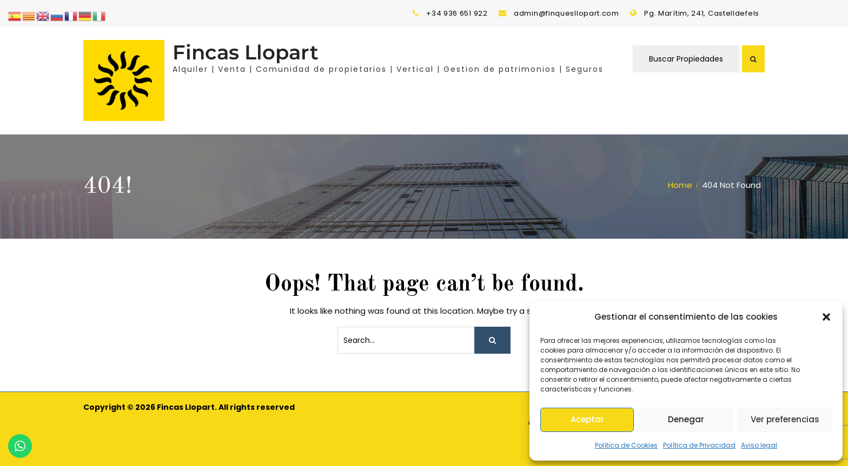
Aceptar (587, 419)
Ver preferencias (785, 419)
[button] (826, 317)
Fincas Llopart (246, 52)
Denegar (686, 419)
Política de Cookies (626, 445)
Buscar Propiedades (686, 58)
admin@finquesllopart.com (566, 13)
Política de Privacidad (699, 445)
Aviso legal (759, 445)
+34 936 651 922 (457, 13)
